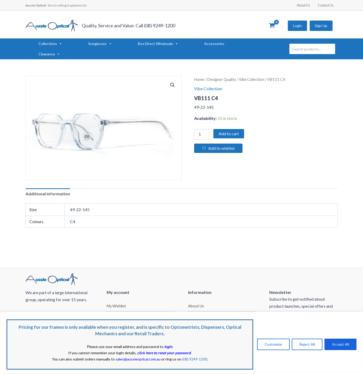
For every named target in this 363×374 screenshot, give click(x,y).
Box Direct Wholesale (158, 43)
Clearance (49, 54)
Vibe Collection (251, 79)
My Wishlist (116, 306)
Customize (273, 344)
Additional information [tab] (48, 193)
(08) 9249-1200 (194, 359)
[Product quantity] (201, 134)
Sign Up (321, 25)
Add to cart (229, 133)
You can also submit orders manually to (106, 359)
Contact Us (326, 5)
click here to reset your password (164, 353)
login (168, 346)
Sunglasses (100, 43)
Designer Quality (221, 79)
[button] (172, 85)
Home (199, 79)
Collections (50, 43)
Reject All (307, 344)
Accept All (340, 344)
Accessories (214, 43)
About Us (305, 5)
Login (297, 25)
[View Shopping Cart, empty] (272, 26)
